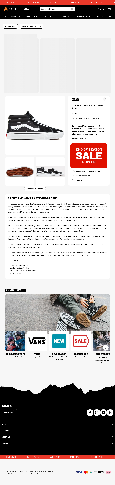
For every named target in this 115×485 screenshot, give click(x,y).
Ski (5, 16)
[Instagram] (97, 411)
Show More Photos (35, 187)
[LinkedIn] (110, 411)
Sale (109, 16)
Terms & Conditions (10, 470)
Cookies (9, 472)
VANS (75, 97)
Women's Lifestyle (85, 16)
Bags (52, 16)
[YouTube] (103, 411)
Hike (36, 16)
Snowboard (15, 16)
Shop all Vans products (74, 25)
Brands (100, 16)
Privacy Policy (23, 470)
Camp (27, 16)
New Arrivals (18, 25)
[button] (57, 423)
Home (7, 25)
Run (44, 16)
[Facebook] (90, 411)
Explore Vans (15, 288)
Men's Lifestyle (65, 16)
